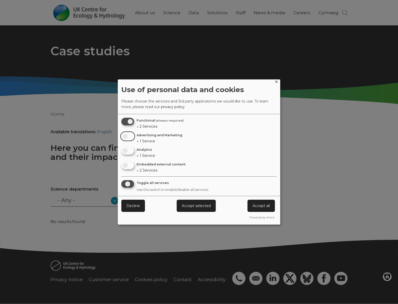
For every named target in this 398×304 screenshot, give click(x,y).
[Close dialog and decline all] (276, 82)
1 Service (146, 141)
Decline (133, 206)
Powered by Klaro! (262, 217)
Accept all (261, 206)
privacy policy (173, 107)
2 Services (147, 126)
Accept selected (196, 206)
